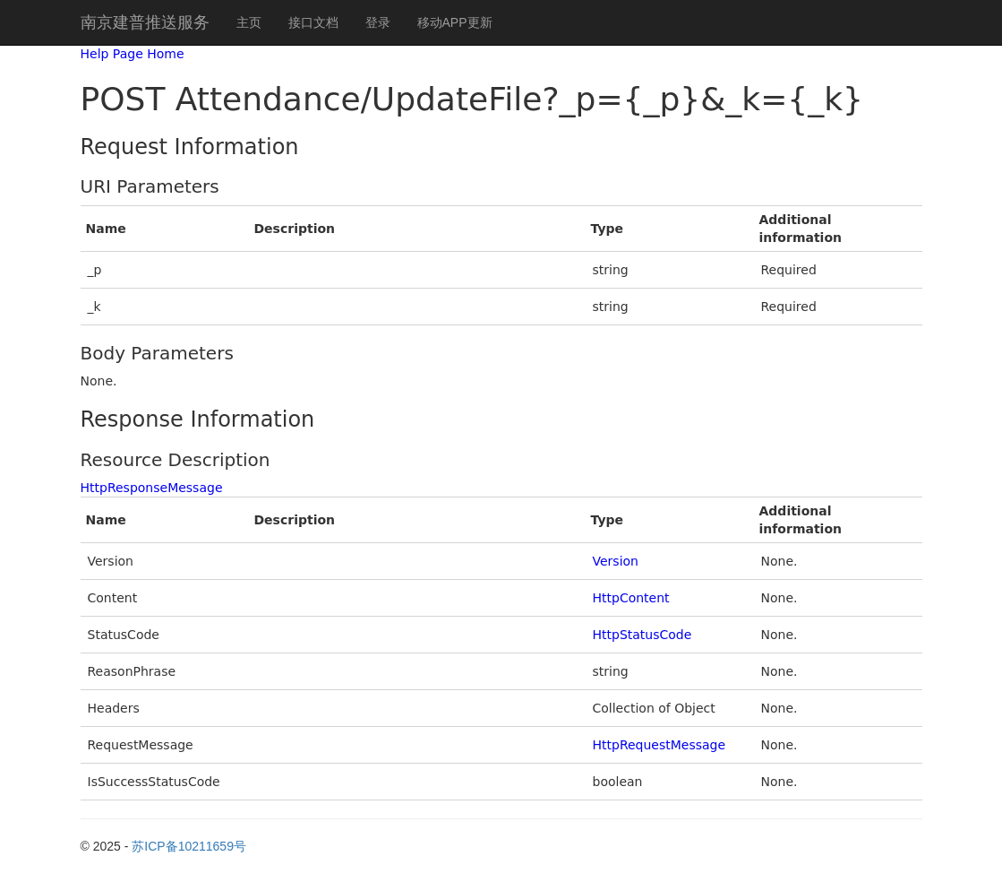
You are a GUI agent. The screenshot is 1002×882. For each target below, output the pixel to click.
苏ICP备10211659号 (189, 846)
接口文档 (313, 22)
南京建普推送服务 (145, 22)
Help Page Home (132, 54)
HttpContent (631, 598)
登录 (377, 22)
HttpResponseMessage (152, 487)
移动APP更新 (454, 22)
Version (615, 561)
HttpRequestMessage (659, 745)
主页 (248, 22)
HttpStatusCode (642, 634)
